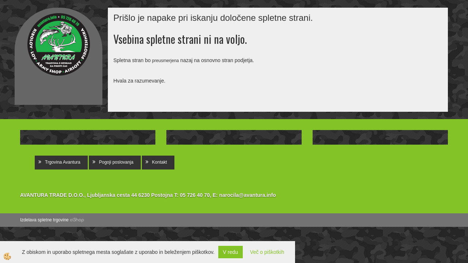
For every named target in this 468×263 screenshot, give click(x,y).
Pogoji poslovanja (116, 162)
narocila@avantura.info (247, 195)
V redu (230, 252)
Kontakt (159, 162)
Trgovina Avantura (62, 162)
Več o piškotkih (267, 252)
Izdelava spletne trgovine (44, 219)
